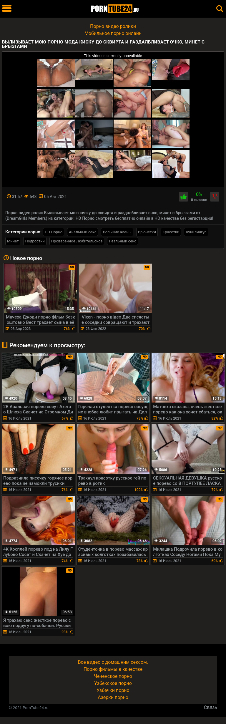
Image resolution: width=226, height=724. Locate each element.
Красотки (170, 232)
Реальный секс (122, 241)
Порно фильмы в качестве (113, 669)
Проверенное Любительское (77, 241)
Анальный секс (82, 232)
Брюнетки (147, 232)
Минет (13, 241)
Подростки (34, 241)
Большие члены (117, 232)
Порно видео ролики (113, 26)
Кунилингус (196, 232)
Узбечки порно (113, 690)
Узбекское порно (113, 683)
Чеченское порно (113, 676)
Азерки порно (113, 697)
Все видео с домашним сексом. (113, 662)
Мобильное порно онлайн (113, 33)
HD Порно (53, 232)
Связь (210, 707)
